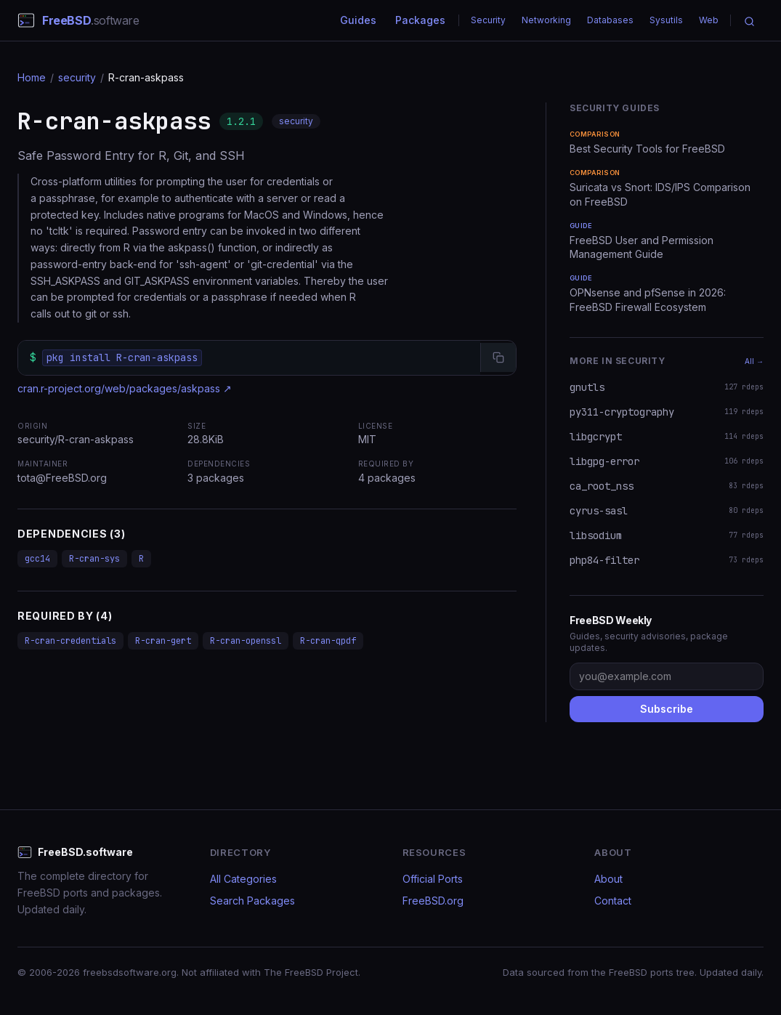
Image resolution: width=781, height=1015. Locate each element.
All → (754, 361)
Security (488, 20)
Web (709, 20)
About (608, 879)
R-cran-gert (163, 641)
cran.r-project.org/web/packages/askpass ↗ (124, 388)
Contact (612, 900)
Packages (420, 20)
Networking (546, 20)
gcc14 (37, 559)
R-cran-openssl (245, 641)
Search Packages (252, 900)
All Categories (243, 879)
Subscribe (666, 709)
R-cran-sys (94, 559)
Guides (358, 20)
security (77, 77)
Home (31, 77)
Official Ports (432, 879)
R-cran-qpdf (328, 641)
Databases (610, 20)
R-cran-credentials (70, 641)
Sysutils (666, 20)
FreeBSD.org (433, 900)
